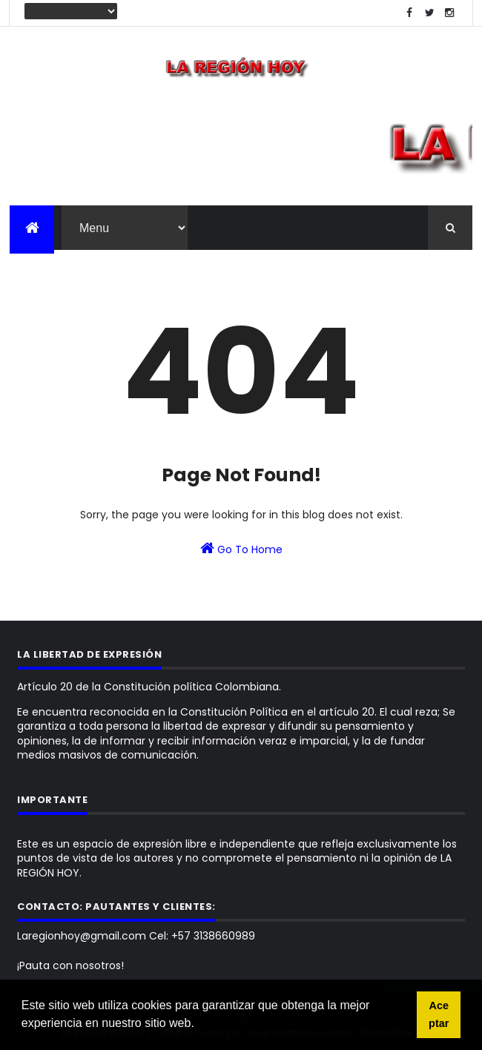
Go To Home (241, 549)
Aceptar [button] (439, 1014)
